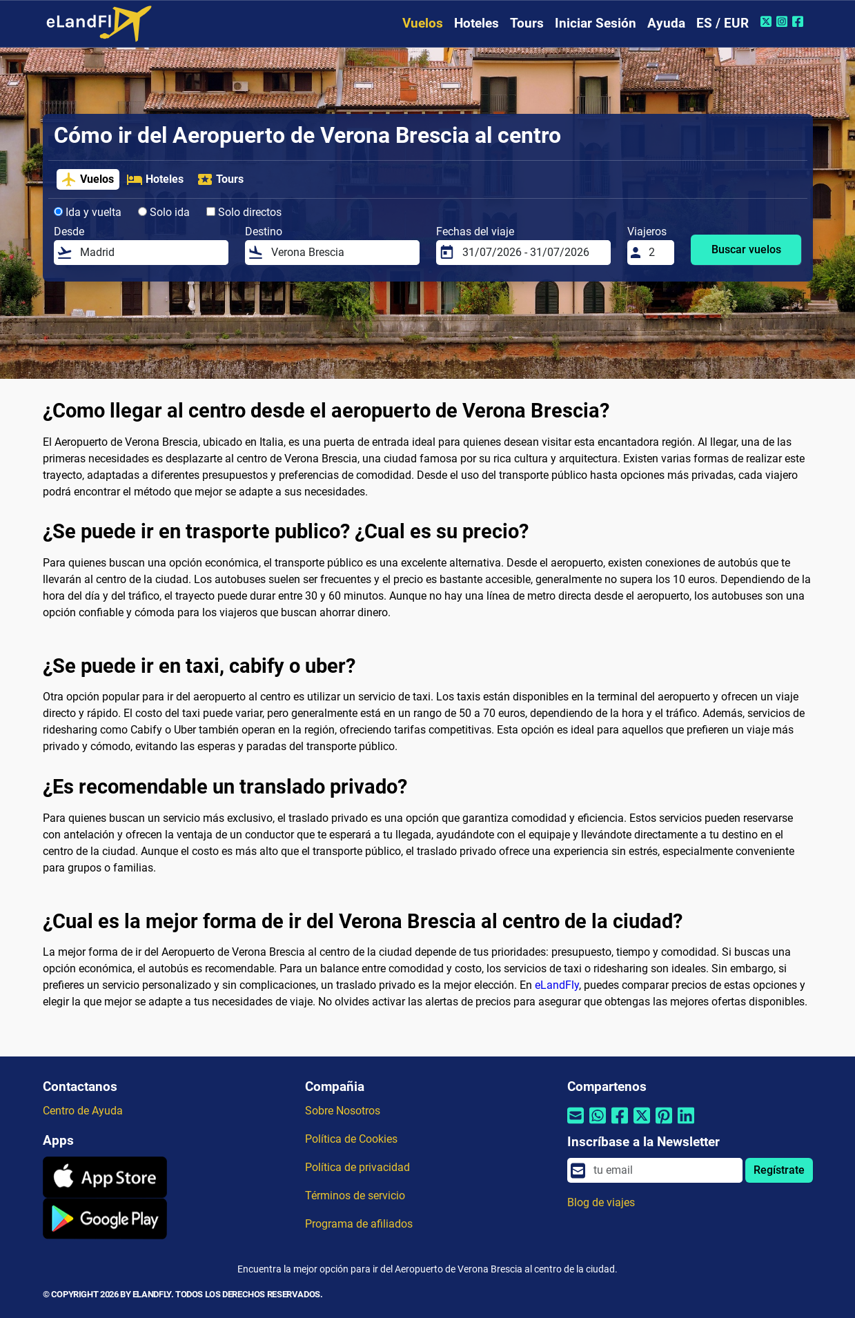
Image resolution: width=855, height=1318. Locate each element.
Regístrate (779, 1170)
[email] (663, 1170)
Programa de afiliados (359, 1223)
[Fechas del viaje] (532, 252)
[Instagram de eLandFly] (784, 21)
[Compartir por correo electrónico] (575, 1123)
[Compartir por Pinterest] (664, 1123)
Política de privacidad (357, 1167)
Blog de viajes (601, 1202)
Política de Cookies (351, 1138)
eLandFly (557, 985)
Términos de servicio (355, 1195)
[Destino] (341, 252)
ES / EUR (722, 23)
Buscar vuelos (746, 249)
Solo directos (244, 212)
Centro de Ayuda (83, 1110)
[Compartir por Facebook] (619, 1123)
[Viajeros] (657, 252)
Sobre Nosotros (342, 1110)
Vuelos (422, 23)
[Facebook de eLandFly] (799, 21)
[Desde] (150, 252)
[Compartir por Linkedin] (686, 1123)
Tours (527, 23)
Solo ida (164, 212)
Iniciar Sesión (595, 23)
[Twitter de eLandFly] (768, 21)
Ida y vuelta (87, 212)
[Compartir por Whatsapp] (597, 1123)
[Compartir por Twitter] (641, 1123)
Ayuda (666, 23)
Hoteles (476, 23)
